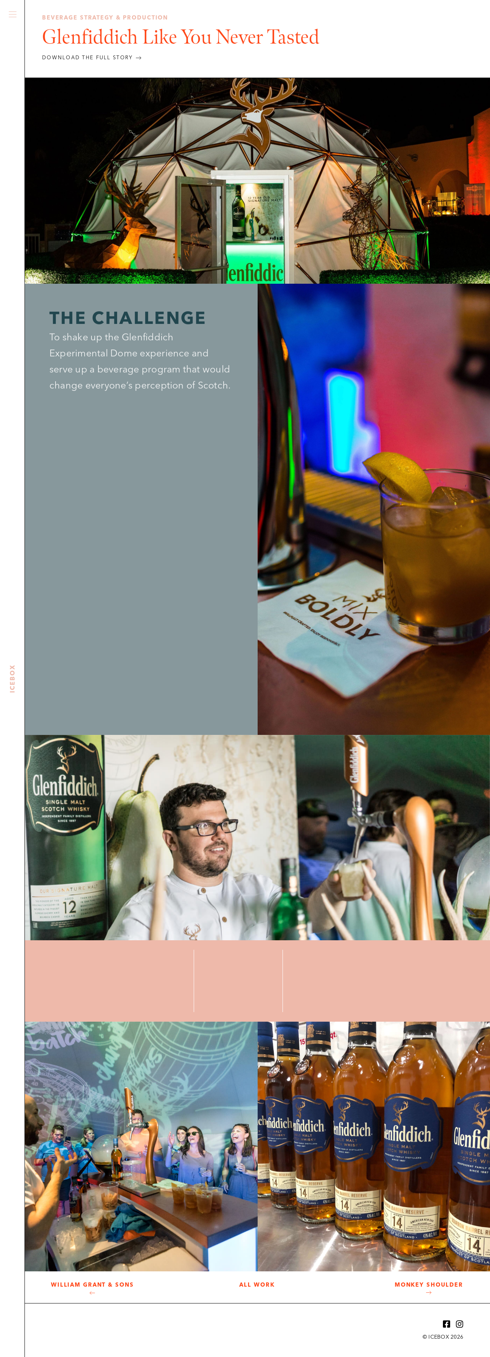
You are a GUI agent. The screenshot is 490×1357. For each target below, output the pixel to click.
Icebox (13, 146)
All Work (256, 1285)
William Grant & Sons (92, 1285)
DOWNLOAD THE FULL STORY (87, 57)
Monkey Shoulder (429, 1285)
